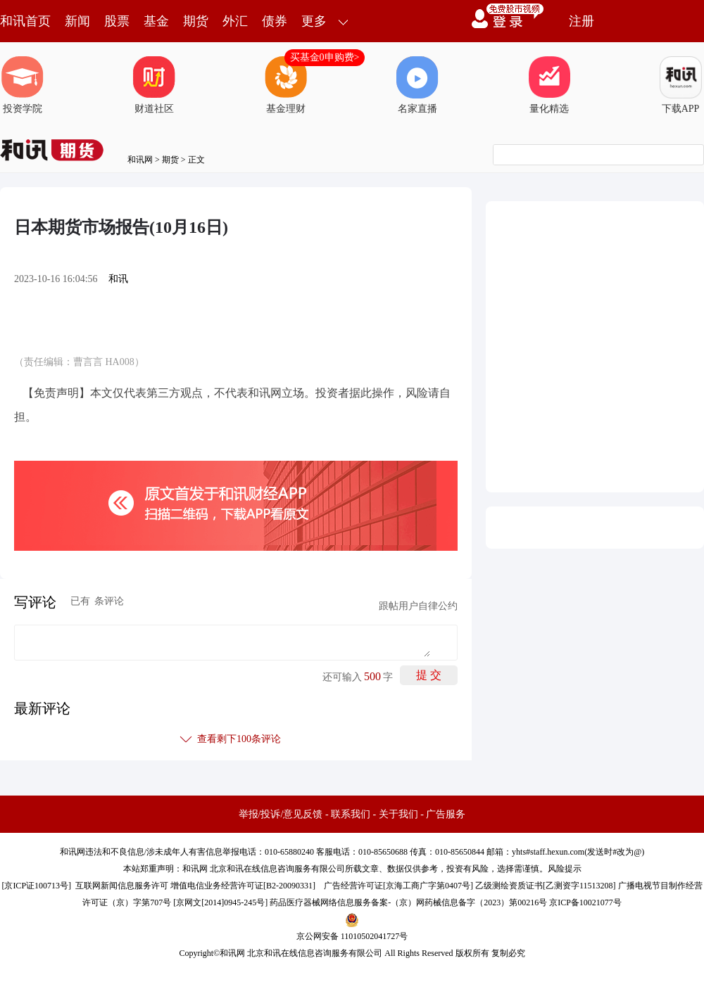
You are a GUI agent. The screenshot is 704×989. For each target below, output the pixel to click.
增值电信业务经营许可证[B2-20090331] (242, 886)
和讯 (118, 279)
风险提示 (565, 869)
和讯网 (140, 160)
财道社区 (154, 85)
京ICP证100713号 (36, 886)
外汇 (235, 21)
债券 (274, 21)
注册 (581, 21)
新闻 (77, 21)
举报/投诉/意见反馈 (281, 814)
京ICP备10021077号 (585, 902)
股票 (117, 21)
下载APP (681, 85)
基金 (156, 21)
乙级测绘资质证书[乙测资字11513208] (545, 886)
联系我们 (350, 814)
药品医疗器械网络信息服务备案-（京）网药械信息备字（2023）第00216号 (408, 902)
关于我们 (398, 814)
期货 (195, 21)
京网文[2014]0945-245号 (220, 902)
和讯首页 (25, 21)
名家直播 (417, 85)
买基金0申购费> (325, 57)
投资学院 (22, 85)
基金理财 (286, 85)
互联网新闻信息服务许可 (121, 886)
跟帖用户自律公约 (418, 606)
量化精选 (549, 85)
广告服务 (445, 814)
